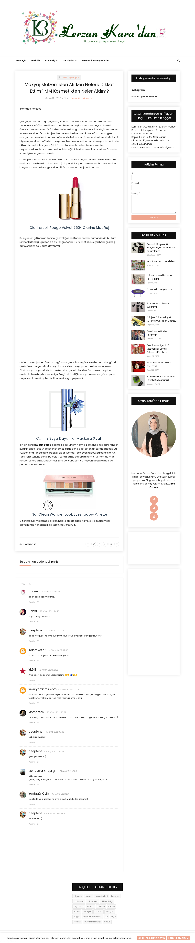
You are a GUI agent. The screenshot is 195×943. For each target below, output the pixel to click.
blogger (115, 896)
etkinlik (90, 906)
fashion (101, 906)
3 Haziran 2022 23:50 (56, 813)
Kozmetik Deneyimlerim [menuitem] (95, 60)
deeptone (36, 630)
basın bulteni (101, 896)
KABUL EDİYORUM (178, 938)
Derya (33, 611)
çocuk (107, 921)
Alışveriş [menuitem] (50, 60)
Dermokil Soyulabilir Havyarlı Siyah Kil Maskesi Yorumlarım (161, 247)
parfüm (98, 911)
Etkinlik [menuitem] (35, 60)
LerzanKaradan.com (82, 98)
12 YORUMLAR (29, 544)
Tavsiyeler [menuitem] (68, 60)
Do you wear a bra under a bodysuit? (152, 147)
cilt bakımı (79, 901)
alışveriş (78, 896)
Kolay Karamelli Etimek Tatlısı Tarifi (159, 277)
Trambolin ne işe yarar (159, 289)
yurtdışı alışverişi (93, 921)
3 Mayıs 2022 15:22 (55, 731)
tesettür (77, 921)
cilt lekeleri (92, 901)
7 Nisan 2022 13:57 (51, 591)
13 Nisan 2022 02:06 (58, 650)
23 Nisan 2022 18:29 (56, 712)
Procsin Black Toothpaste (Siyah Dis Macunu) (161, 378)
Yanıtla (32, 602)
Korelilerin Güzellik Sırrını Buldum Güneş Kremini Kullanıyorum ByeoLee (153, 128)
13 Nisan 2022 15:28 (48, 669)
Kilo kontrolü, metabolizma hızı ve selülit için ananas (150, 142)
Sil (38, 602)
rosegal (109, 911)
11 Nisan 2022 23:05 (55, 630)
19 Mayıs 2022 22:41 (61, 793)
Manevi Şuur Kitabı (141, 133)
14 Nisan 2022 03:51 (69, 689)
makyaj (87, 911)
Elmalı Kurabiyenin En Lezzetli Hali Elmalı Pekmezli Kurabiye (158, 349)
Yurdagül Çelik (39, 794)
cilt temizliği (107, 901)
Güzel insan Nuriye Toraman (157, 333)
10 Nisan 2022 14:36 (49, 611)
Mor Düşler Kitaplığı (42, 771)
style (113, 916)
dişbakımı (79, 906)
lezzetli (77, 911)
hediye (111, 906)
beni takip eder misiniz (144, 96)
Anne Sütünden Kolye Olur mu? (159, 364)
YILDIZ (32, 670)
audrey (34, 591)
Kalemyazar (37, 650)
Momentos (36, 712)
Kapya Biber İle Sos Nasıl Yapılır (148, 137)
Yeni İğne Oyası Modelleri (161, 261)
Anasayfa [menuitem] (20, 60)
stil (106, 916)
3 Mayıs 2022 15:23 (55, 751)
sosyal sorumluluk (92, 916)
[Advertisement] (69, 274)
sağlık (77, 916)
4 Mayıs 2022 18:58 (67, 771)
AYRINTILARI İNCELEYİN (151, 938)
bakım (88, 896)
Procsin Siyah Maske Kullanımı (158, 305)
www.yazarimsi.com (43, 689)
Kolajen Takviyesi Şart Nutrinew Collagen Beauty (161, 319)
